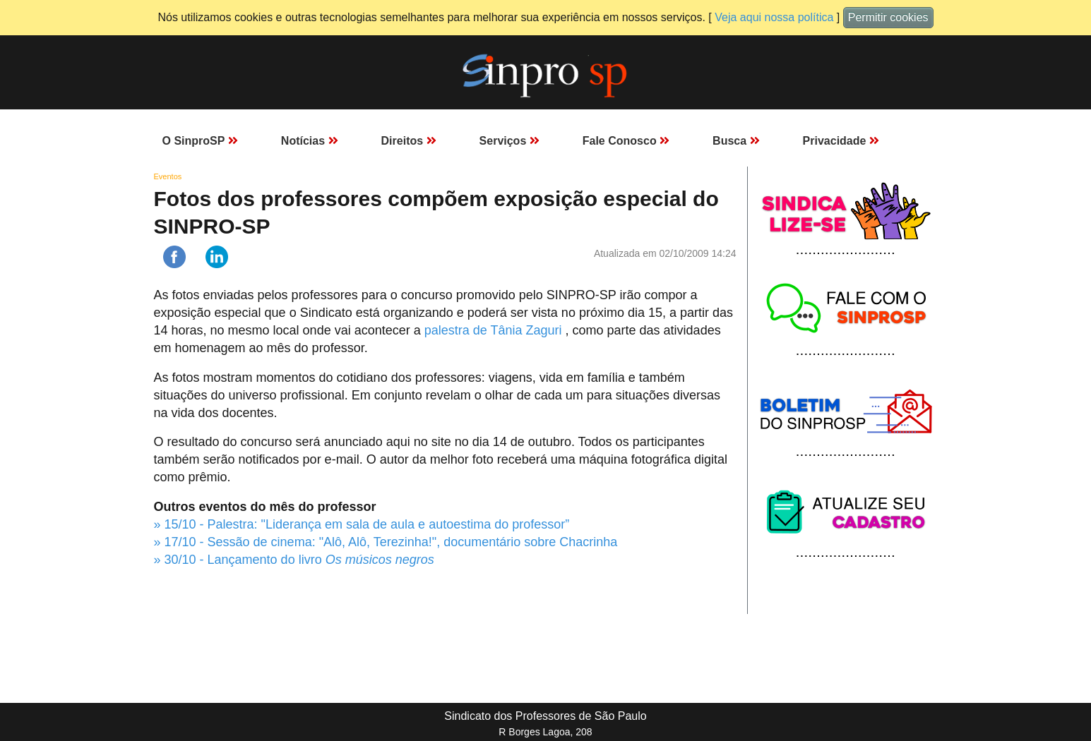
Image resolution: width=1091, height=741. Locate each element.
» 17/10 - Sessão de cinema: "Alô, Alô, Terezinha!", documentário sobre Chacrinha (386, 542)
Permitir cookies (888, 17)
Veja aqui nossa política (774, 17)
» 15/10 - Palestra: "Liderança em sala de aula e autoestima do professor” (362, 524)
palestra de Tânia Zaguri (495, 330)
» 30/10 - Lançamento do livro (294, 560)
